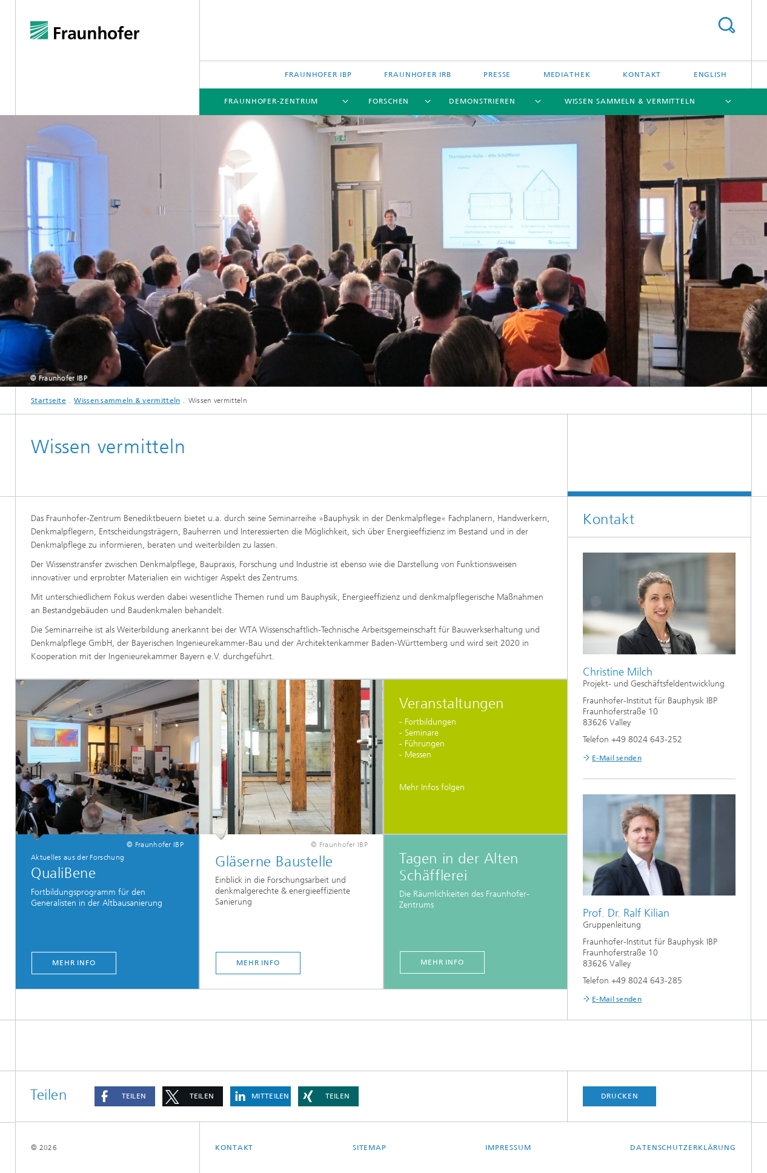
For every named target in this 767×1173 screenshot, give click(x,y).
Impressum (508, 1147)
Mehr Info (74, 963)
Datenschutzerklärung (683, 1147)
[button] (125, 1096)
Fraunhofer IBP (318, 74)
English (710, 74)
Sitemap (370, 1147)
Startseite (48, 400)
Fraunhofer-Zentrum (271, 101)
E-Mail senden (617, 758)
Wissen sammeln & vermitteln (630, 101)
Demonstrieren (482, 101)
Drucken (620, 1096)
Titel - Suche (726, 25)
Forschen (388, 101)
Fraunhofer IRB (417, 74)
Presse (497, 74)
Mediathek (567, 74)
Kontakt (642, 74)
